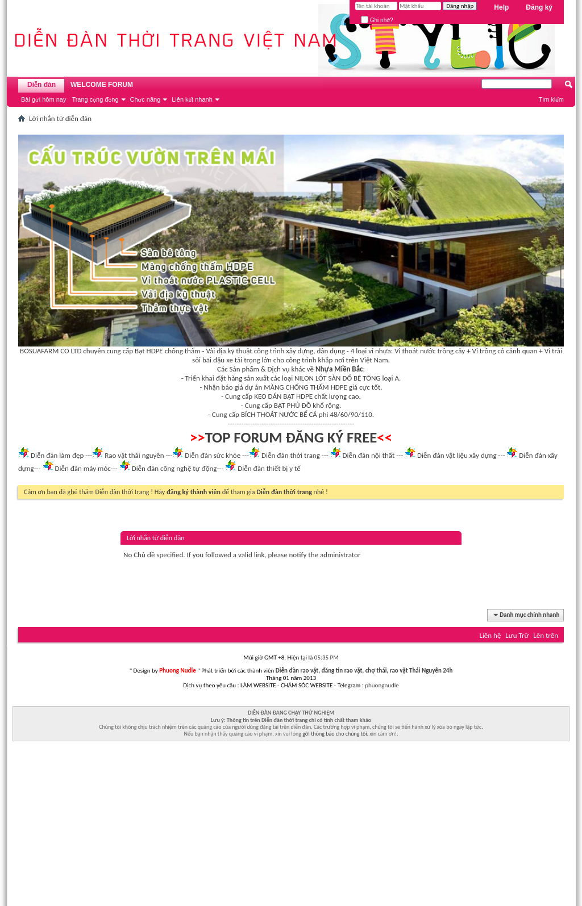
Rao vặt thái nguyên (134, 455)
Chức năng (145, 99)
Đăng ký (539, 7)
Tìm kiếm (551, 99)
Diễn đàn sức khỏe (212, 455)
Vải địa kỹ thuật (229, 350)
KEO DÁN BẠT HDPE (283, 396)
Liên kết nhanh (192, 99)
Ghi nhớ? (377, 20)
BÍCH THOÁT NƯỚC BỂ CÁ (279, 414)
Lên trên (545, 635)
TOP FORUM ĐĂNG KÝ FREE (291, 437)
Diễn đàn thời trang (290, 455)
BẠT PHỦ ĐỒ (292, 405)
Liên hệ (490, 635)
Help (501, 7)
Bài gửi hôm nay (43, 99)
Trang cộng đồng (95, 99)
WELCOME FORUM (101, 85)
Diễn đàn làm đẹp (57, 455)
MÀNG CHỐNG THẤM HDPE (305, 387)
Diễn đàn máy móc (82, 468)
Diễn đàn (41, 85)
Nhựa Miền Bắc (339, 369)
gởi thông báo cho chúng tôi (334, 733)
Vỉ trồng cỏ (488, 350)
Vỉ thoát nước (414, 350)
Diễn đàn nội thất (369, 455)
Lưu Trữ (517, 635)
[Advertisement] (291, 826)
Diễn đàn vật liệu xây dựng (457, 455)
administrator (340, 554)
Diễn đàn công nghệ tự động (174, 468)
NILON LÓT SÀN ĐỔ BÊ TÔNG (337, 378)
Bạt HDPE (149, 350)
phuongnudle (381, 685)
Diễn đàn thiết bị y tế (269, 468)
